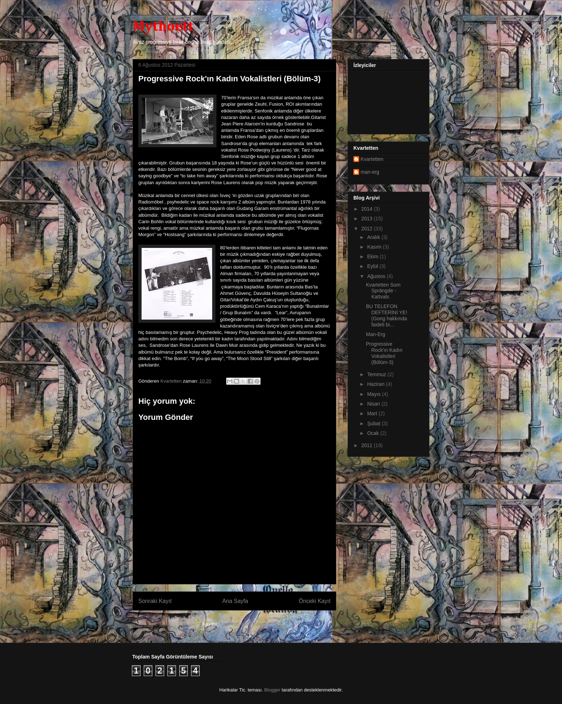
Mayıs (374, 394)
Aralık (374, 237)
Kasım (375, 247)
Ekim (373, 256)
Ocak (373, 433)
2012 (367, 228)
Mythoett (163, 27)
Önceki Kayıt (314, 601)
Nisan (374, 404)
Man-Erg (375, 334)
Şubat (374, 423)
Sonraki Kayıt (155, 601)
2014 (367, 209)
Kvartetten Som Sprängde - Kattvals (383, 291)
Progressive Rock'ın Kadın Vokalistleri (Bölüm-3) (384, 353)
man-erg (370, 172)
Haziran (376, 384)
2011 (367, 445)
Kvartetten (372, 159)
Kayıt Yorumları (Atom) (242, 624)
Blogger (272, 690)
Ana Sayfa (235, 601)
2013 (367, 218)
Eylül (373, 266)
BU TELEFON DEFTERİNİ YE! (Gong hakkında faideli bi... (386, 315)
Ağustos (376, 276)
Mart (372, 413)
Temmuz (377, 374)
